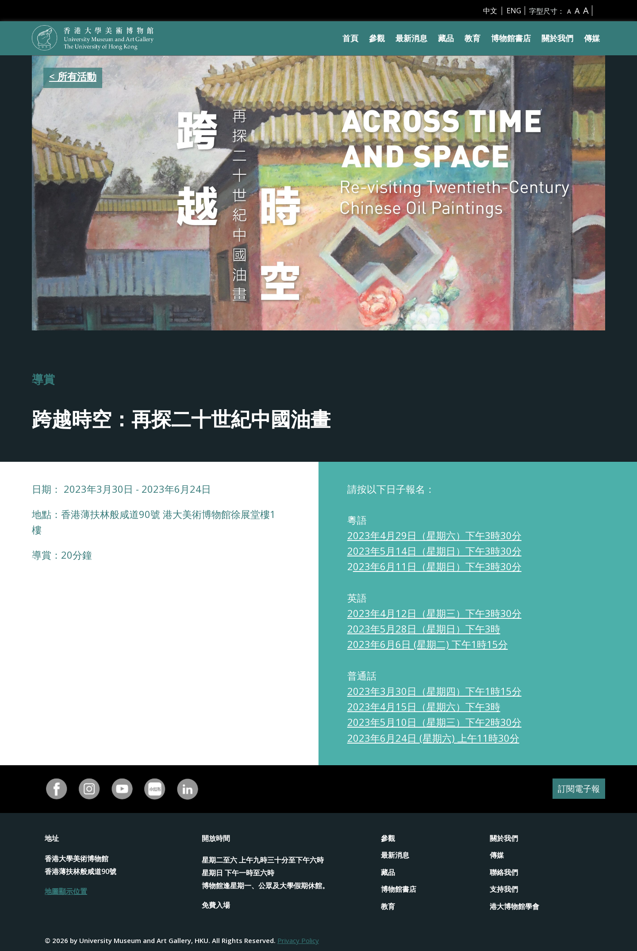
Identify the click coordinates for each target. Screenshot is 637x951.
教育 (472, 38)
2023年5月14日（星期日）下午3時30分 (434, 550)
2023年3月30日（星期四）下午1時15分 (434, 691)
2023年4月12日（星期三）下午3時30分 (434, 613)
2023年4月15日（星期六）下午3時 (423, 706)
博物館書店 (511, 38)
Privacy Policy (298, 940)
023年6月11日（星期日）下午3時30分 (437, 566)
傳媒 (592, 38)
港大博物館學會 (514, 906)
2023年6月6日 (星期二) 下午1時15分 (427, 644)
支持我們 (504, 889)
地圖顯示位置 (66, 891)
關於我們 (557, 38)
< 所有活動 (72, 76)
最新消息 (411, 38)
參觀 (377, 38)
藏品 (446, 38)
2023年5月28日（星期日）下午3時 (423, 628)
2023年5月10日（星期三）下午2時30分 (434, 722)
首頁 (350, 38)
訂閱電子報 (578, 789)
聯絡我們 (504, 872)
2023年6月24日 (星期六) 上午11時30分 (433, 737)
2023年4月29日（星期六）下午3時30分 (434, 535)
